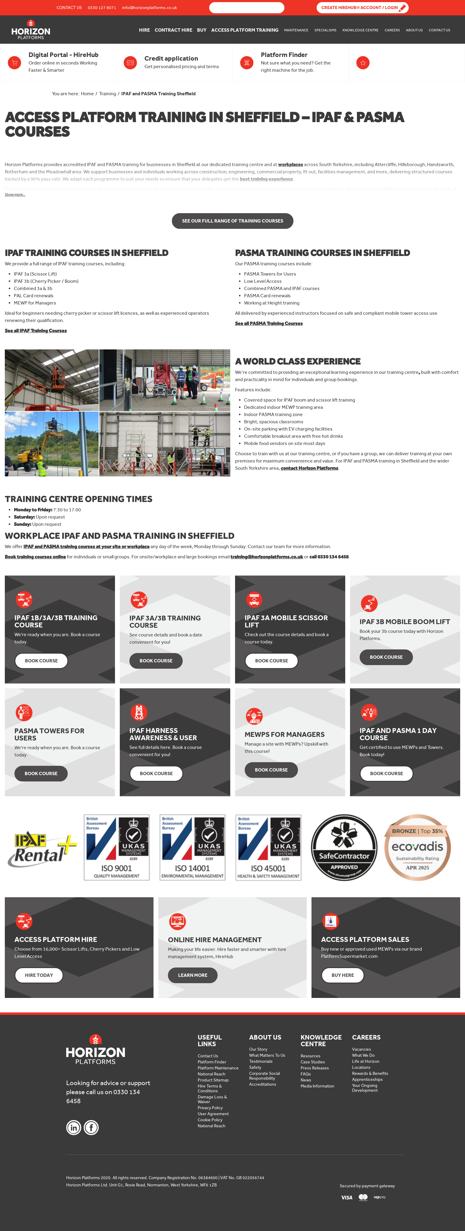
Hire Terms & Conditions (210, 1089)
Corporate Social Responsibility (264, 1076)
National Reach (211, 1074)
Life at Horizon (366, 1061)
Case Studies (313, 1062)
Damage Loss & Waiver (212, 1099)
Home (87, 93)
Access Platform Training (245, 30)
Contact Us (69, 7)
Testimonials (261, 1061)
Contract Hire (173, 30)
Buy (201, 30)
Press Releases (315, 1068)
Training (107, 93)
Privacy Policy (210, 1107)
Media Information (317, 1086)
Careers (392, 30)
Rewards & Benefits (370, 1073)
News (306, 1080)
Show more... (15, 194)
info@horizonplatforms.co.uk (149, 7)
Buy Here (343, 975)
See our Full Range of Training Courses (232, 221)
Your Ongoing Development (365, 1088)
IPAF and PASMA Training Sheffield (158, 93)
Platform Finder (212, 1062)
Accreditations (262, 1084)
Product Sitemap (213, 1080)
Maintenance (296, 30)
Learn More (192, 975)
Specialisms (325, 30)
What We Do (363, 1055)
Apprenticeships (367, 1079)
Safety (255, 1067)
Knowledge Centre (361, 30)
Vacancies (361, 1049)
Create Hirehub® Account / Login (359, 7)
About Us (414, 30)
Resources (311, 1056)
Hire (144, 30)
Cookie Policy (210, 1119)
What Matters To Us (267, 1055)
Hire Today (39, 975)
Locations (361, 1067)
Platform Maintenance (218, 1068)
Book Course (41, 661)
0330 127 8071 (102, 7)
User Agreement (213, 1113)
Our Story (258, 1049)
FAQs (306, 1074)
